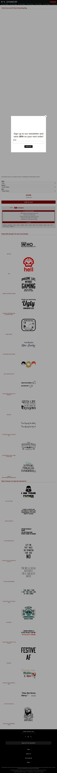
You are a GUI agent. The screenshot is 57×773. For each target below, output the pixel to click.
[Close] (46, 116)
